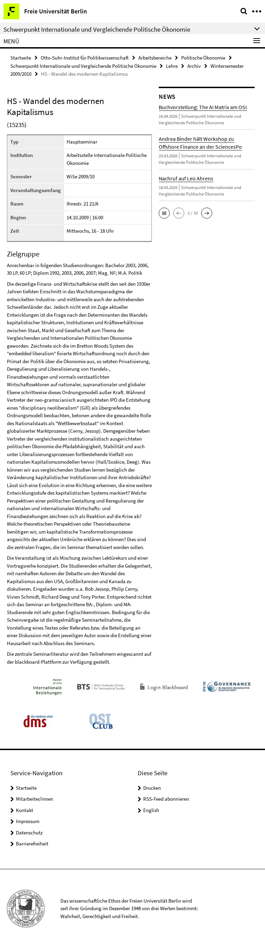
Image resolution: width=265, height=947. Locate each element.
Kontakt (24, 809)
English (151, 809)
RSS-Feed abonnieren (166, 798)
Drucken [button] (152, 786)
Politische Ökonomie (203, 57)
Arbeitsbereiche (154, 57)
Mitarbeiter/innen (34, 798)
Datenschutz (29, 831)
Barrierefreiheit (32, 842)
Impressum (27, 820)
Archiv (194, 65)
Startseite (20, 57)
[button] (164, 212)
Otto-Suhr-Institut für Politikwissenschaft (85, 57)
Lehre (172, 65)
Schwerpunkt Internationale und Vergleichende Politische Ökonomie (83, 65)
